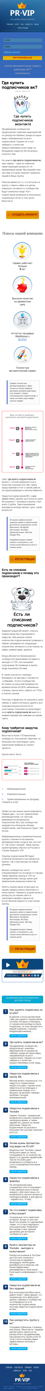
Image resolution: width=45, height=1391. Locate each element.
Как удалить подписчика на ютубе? (25, 1011)
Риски (36, 1367)
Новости (29, 24)
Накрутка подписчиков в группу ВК (24, 1075)
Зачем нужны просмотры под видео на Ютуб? (24, 1145)
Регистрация (23, 28)
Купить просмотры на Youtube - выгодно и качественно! (22, 1248)
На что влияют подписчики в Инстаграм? (25, 1212)
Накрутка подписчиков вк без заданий (24, 1287)
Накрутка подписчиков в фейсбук (24, 1179)
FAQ (22, 24)
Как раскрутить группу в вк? (24, 1322)
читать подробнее (18, 1036)
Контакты (18, 1367)
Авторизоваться (22, 58)
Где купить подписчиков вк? (26, 1042)
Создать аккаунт (22, 214)
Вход (36, 24)
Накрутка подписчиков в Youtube (24, 1110)
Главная (10, 24)
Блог (17, 24)
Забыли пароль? (12, 52)
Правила (28, 1367)
